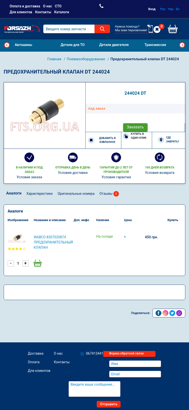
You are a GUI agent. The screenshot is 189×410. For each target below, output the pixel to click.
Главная (54, 59)
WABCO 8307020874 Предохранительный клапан (53, 242)
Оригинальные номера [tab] (76, 194)
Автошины (23, 45)
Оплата (34, 362)
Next (182, 45)
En (177, 9)
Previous (6, 45)
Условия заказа (29, 177)
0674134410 (95, 353)
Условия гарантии (116, 177)
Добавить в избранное (102, 140)
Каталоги (61, 12)
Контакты (43, 12)
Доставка (35, 353)
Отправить (108, 404)
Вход (152, 9)
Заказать (135, 127)
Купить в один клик (135, 136)
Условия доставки (73, 173)
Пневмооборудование (86, 59)
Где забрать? (168, 139)
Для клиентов (21, 12)
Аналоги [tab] (13, 193)
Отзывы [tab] (109, 194)
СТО (58, 6)
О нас (47, 6)
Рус (163, 9)
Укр (170, 9)
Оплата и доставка (25, 6)
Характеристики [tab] (39, 194)
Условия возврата (159, 173)
